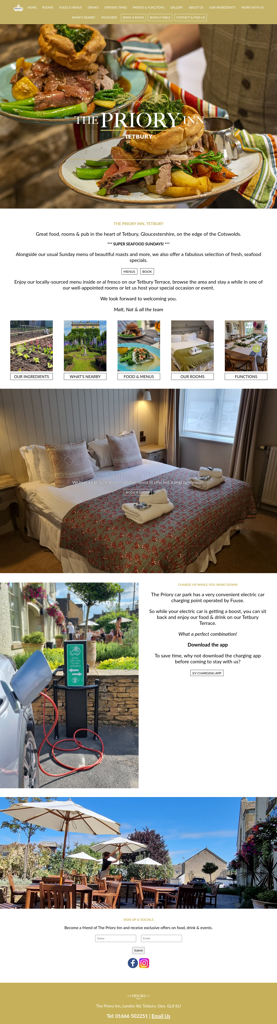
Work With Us (252, 7)
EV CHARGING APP (206, 673)
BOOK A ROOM (137, 492)
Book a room (133, 17)
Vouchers (109, 17)
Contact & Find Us (190, 17)
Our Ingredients (222, 7)
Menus (129, 271)
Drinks (93, 7)
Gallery (176, 7)
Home (31, 7)
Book (147, 271)
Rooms (47, 7)
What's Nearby (83, 17)
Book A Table (160, 17)
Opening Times (115, 7)
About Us (196, 7)
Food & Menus (70, 7)
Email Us (161, 1016)
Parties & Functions (149, 7)
